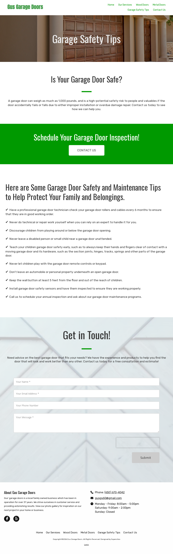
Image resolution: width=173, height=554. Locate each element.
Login (86, 545)
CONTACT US (86, 150)
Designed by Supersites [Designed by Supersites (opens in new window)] (110, 539)
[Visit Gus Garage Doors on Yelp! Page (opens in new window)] (16, 519)
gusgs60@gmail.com (108, 498)
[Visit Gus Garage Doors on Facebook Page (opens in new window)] (7, 519)
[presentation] (137, 442)
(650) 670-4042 (114, 492)
